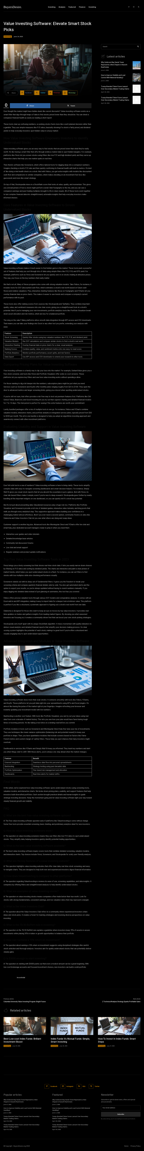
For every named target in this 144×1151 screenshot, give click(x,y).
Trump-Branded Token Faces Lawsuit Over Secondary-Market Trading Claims (115, 87)
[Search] (138, 46)
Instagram (70, 1086)
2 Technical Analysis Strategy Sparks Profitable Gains (121, 1001)
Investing (8, 36)
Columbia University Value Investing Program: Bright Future (25, 1001)
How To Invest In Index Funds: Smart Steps (117, 1040)
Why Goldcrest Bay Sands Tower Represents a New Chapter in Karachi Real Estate (114, 64)
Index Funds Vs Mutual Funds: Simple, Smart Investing (70, 1040)
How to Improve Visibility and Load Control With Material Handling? (113, 76)
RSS (84, 1086)
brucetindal (21, 977)
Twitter (97, 1086)
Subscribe (120, 1114)
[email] (121, 1107)
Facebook (53, 1086)
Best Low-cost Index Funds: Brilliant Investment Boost (22, 1040)
